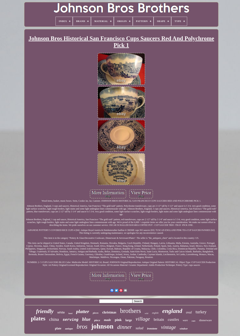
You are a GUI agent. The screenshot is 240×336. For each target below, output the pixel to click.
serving (70, 320)
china (54, 319)
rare (193, 321)
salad (139, 328)
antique (69, 328)
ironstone (152, 328)
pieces (95, 313)
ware (185, 320)
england (172, 310)
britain (159, 319)
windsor (184, 328)
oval (189, 312)
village (143, 319)
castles (173, 319)
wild (146, 313)
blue (86, 319)
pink (118, 320)
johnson (102, 326)
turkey (201, 312)
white (61, 312)
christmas (109, 312)
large (128, 320)
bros (82, 326)
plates (38, 318)
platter (82, 311)
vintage (168, 327)
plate (58, 328)
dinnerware (205, 320)
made (107, 320)
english (155, 313)
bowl (70, 313)
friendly (44, 311)
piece (97, 320)
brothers (130, 310)
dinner (124, 327)
